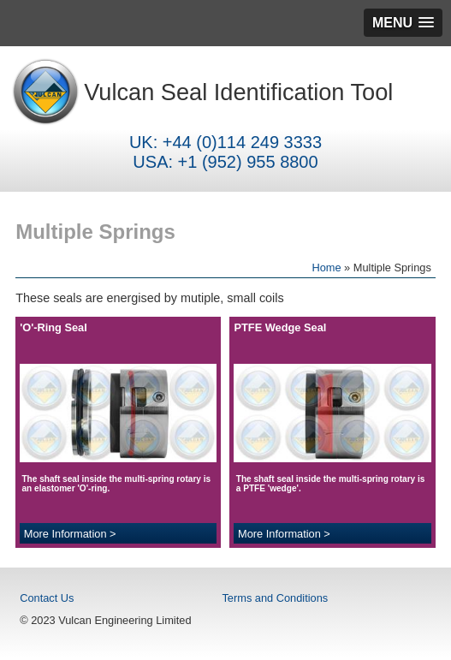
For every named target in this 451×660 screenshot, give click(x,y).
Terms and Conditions (275, 598)
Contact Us (47, 598)
